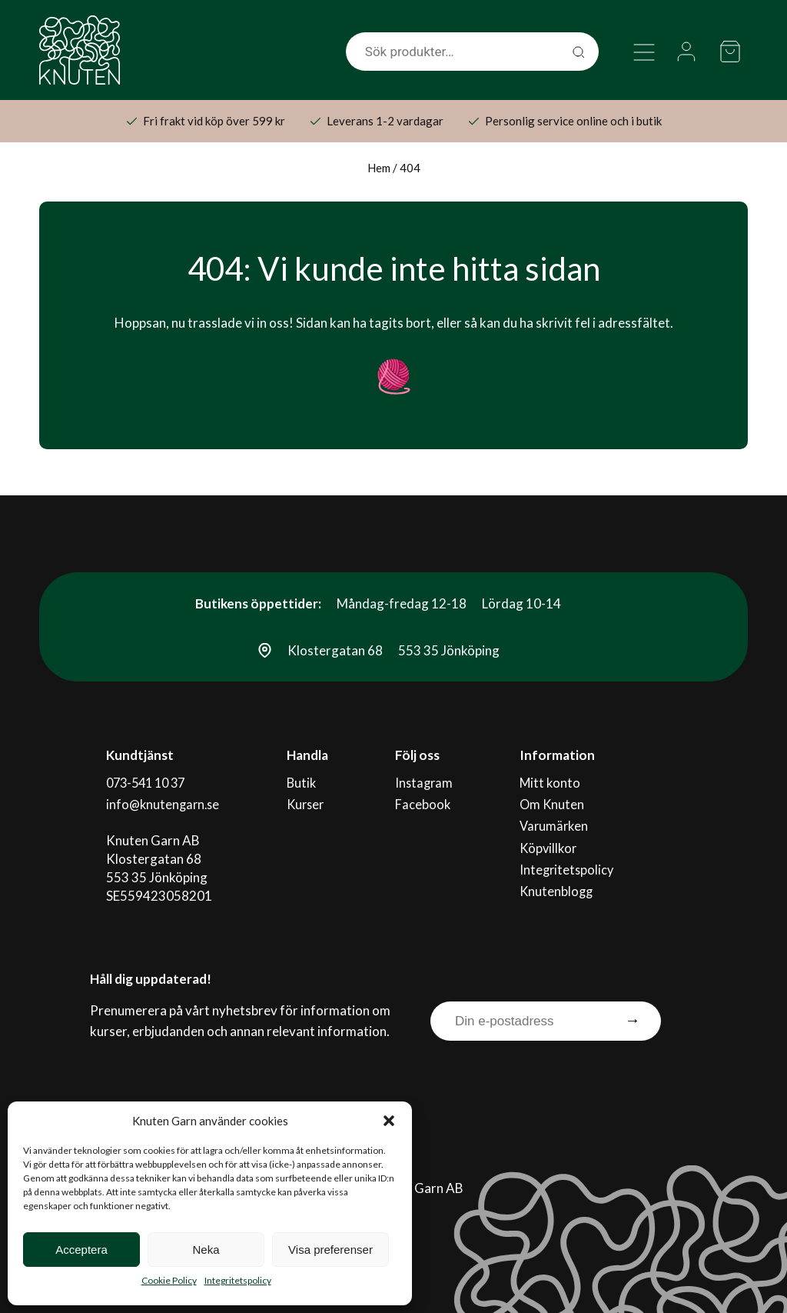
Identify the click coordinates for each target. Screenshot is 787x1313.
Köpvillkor (549, 836)
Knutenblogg (558, 873)
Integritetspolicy (237, 1280)
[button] (389, 1120)
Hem (378, 168)
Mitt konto (551, 781)
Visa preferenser (330, 1249)
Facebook (422, 799)
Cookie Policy (169, 1280)
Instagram (424, 781)
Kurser (307, 799)
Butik (302, 781)
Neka (205, 1249)
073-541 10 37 (148, 781)
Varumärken (555, 818)
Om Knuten (553, 799)
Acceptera (81, 1249)
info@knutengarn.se (163, 799)
